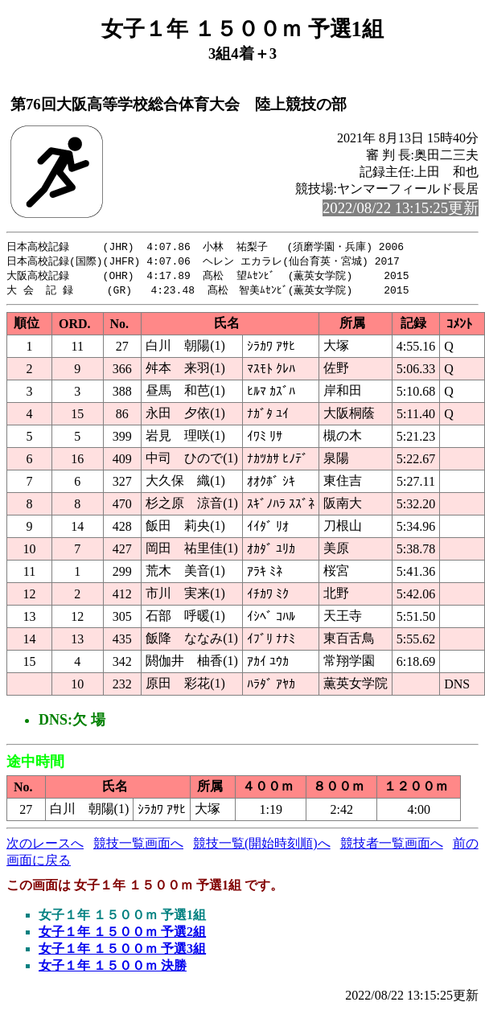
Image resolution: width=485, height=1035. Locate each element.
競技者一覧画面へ (391, 846)
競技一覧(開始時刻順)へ (262, 846)
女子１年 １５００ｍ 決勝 (113, 968)
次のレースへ (45, 846)
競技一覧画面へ (138, 846)
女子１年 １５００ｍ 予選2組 (122, 935)
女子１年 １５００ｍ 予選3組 (122, 952)
